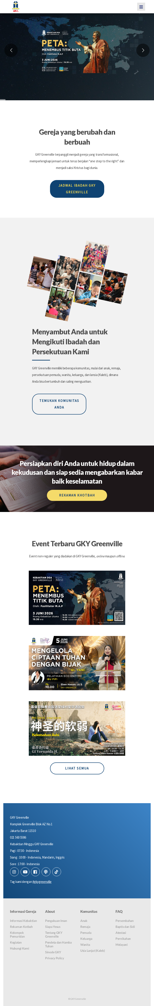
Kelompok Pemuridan (17, 934)
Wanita (85, 944)
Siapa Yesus (52, 926)
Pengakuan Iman (56, 921)
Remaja (85, 926)
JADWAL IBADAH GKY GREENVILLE (77, 188)
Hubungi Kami (19, 948)
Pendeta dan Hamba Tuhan (58, 944)
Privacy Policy (54, 958)
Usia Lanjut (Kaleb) (92, 950)
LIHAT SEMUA (77, 768)
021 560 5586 (18, 837)
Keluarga (86, 938)
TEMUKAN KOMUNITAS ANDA (59, 404)
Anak (83, 921)
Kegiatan (16, 942)
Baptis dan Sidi (125, 926)
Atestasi (121, 932)
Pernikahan (123, 938)
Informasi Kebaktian (23, 921)
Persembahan (125, 921)
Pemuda (85, 932)
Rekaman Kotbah (21, 926)
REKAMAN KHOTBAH (77, 495)
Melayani (122, 944)
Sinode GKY (53, 952)
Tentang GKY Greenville (53, 934)
